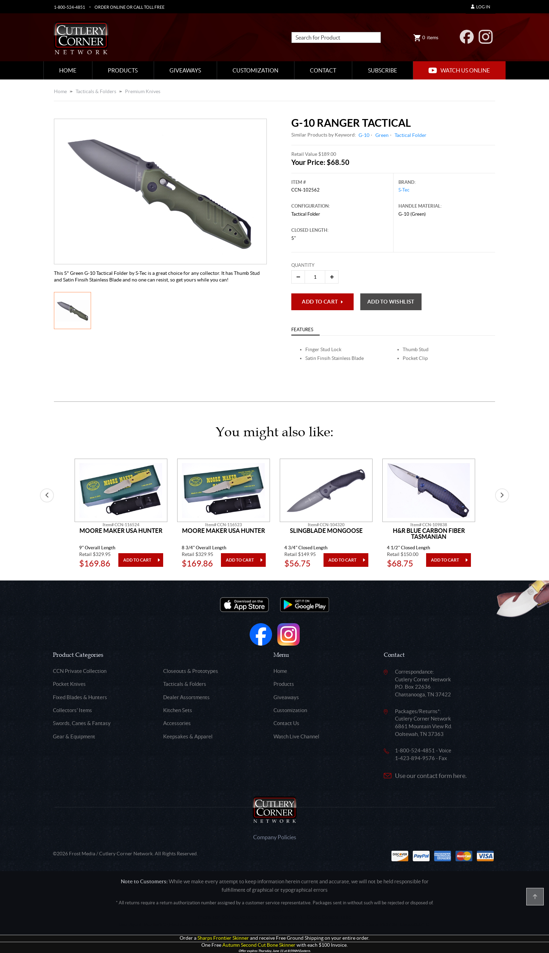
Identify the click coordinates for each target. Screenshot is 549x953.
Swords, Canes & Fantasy (82, 723)
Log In (480, 7)
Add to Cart (320, 302)
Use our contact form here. (431, 775)
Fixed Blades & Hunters (80, 697)
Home (67, 70)
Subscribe (382, 70)
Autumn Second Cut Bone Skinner (259, 945)
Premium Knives (142, 91)
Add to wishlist (391, 302)
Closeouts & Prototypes (190, 671)
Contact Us (286, 723)
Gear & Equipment (74, 736)
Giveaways (185, 70)
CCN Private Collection (79, 671)
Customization (255, 70)
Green (382, 135)
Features (302, 329)
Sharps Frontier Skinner (223, 938)
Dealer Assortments (186, 697)
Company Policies (274, 837)
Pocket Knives (69, 684)
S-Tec (403, 190)
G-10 (364, 135)
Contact (323, 70)
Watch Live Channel (296, 736)
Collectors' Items (72, 710)
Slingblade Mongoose (326, 531)
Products (123, 70)
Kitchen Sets (177, 710)
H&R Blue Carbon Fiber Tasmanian (429, 534)
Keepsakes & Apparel (188, 736)
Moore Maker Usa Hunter (120, 531)
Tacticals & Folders (96, 91)
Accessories (177, 723)
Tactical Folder (410, 135)
